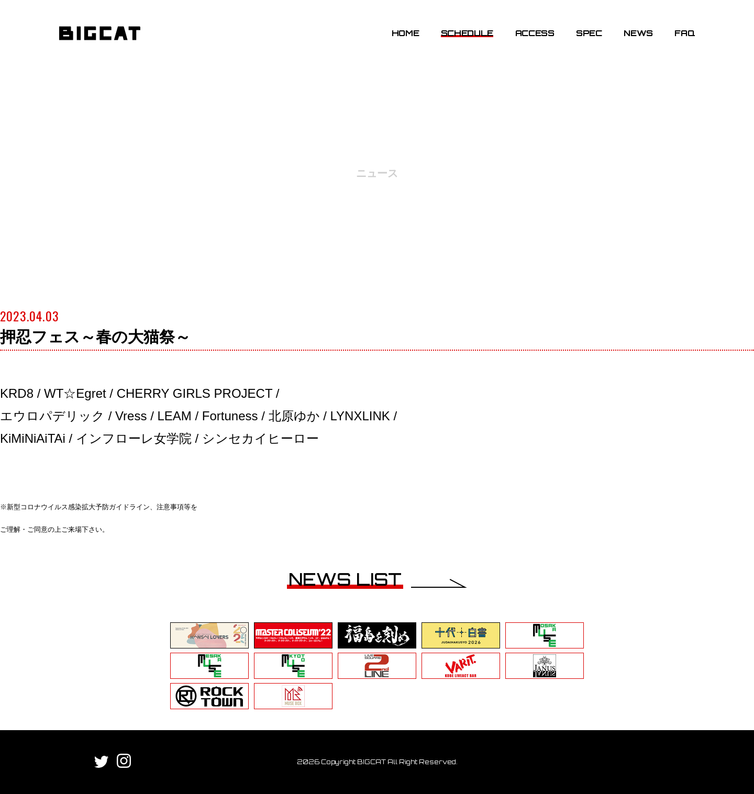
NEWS (638, 33)
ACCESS (535, 33)
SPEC (589, 33)
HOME (405, 33)
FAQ (684, 33)
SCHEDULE (467, 33)
